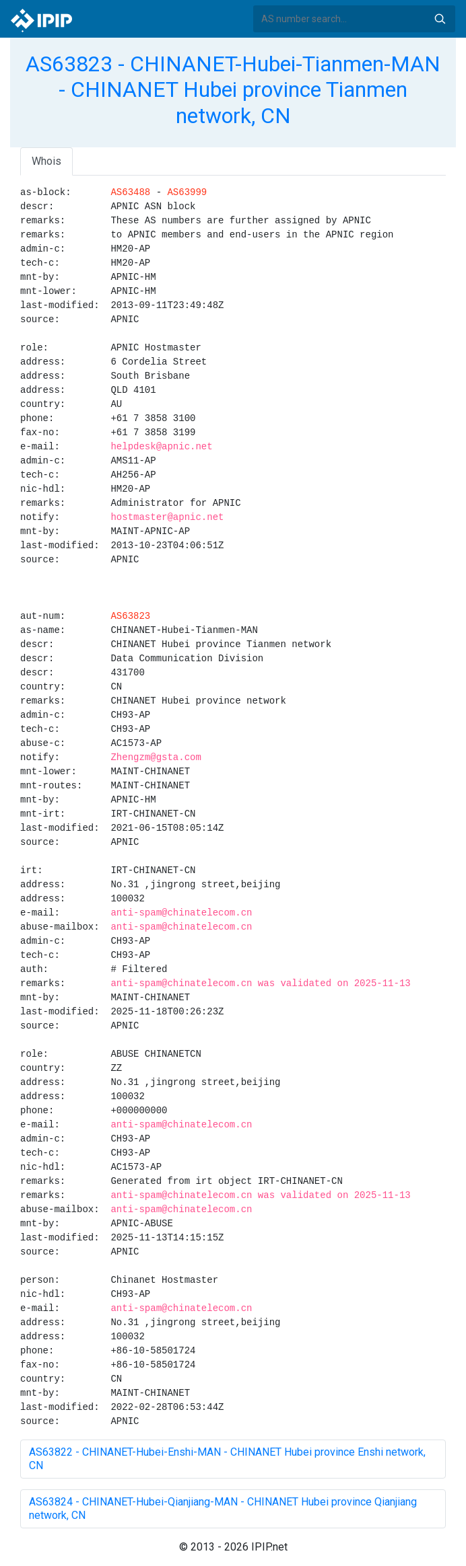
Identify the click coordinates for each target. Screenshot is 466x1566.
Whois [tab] (46, 161)
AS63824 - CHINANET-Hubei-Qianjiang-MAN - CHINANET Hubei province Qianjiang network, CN (223, 1508)
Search (439, 18)
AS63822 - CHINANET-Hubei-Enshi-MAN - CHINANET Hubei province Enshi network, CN (227, 1459)
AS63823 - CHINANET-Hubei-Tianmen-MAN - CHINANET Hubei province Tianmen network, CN (233, 89)
